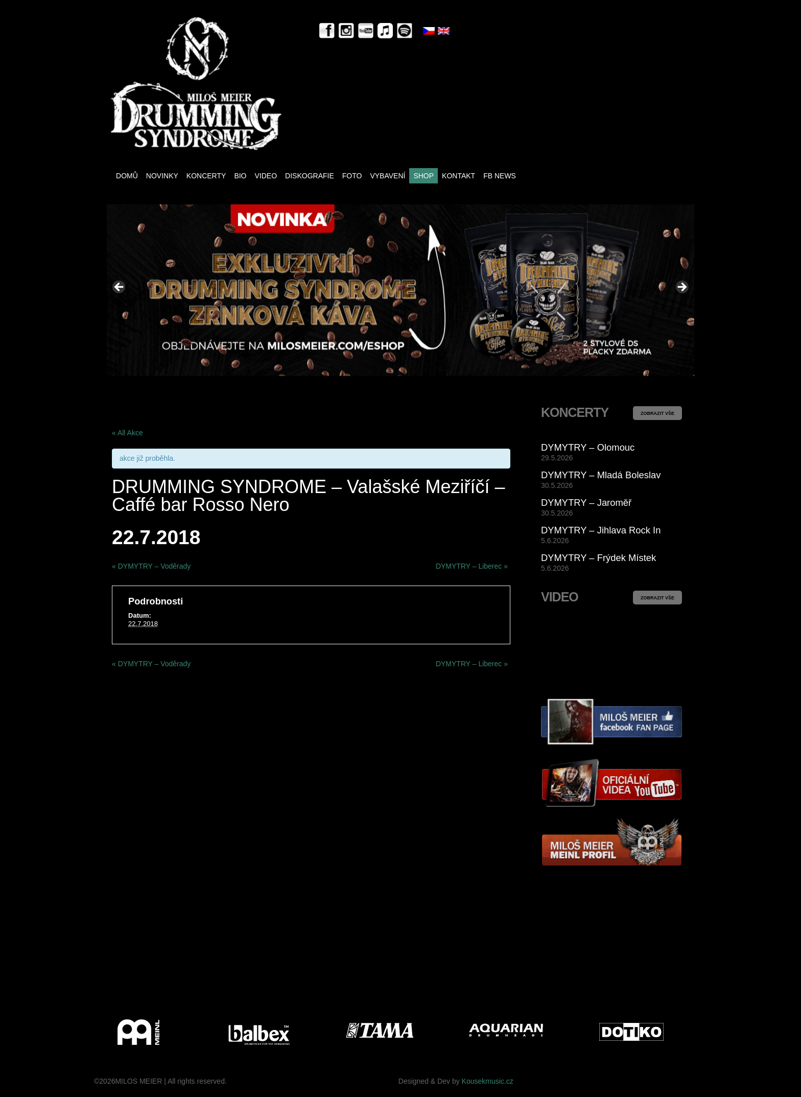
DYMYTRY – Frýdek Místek (598, 557)
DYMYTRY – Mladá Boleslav (601, 475)
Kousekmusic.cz (487, 1081)
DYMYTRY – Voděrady (151, 566)
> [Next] (681, 287)
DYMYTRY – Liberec (472, 566)
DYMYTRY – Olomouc (587, 447)
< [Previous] (119, 287)
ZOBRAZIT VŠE (657, 413)
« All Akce (127, 433)
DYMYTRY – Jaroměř (586, 502)
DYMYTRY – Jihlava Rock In (601, 530)
